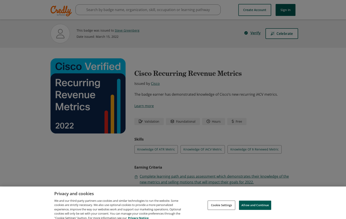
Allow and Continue (255, 209)
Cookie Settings (221, 209)
